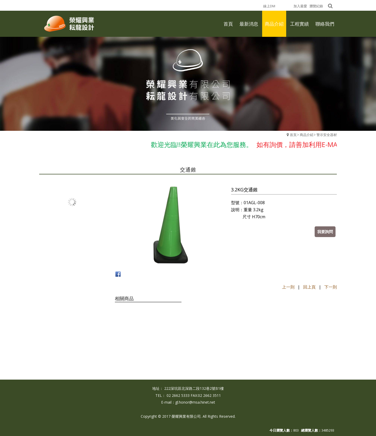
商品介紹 (306, 134)
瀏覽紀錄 (316, 6)
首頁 (293, 134)
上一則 (288, 287)
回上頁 (309, 287)
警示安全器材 (326, 134)
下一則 (330, 287)
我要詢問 (325, 231)
